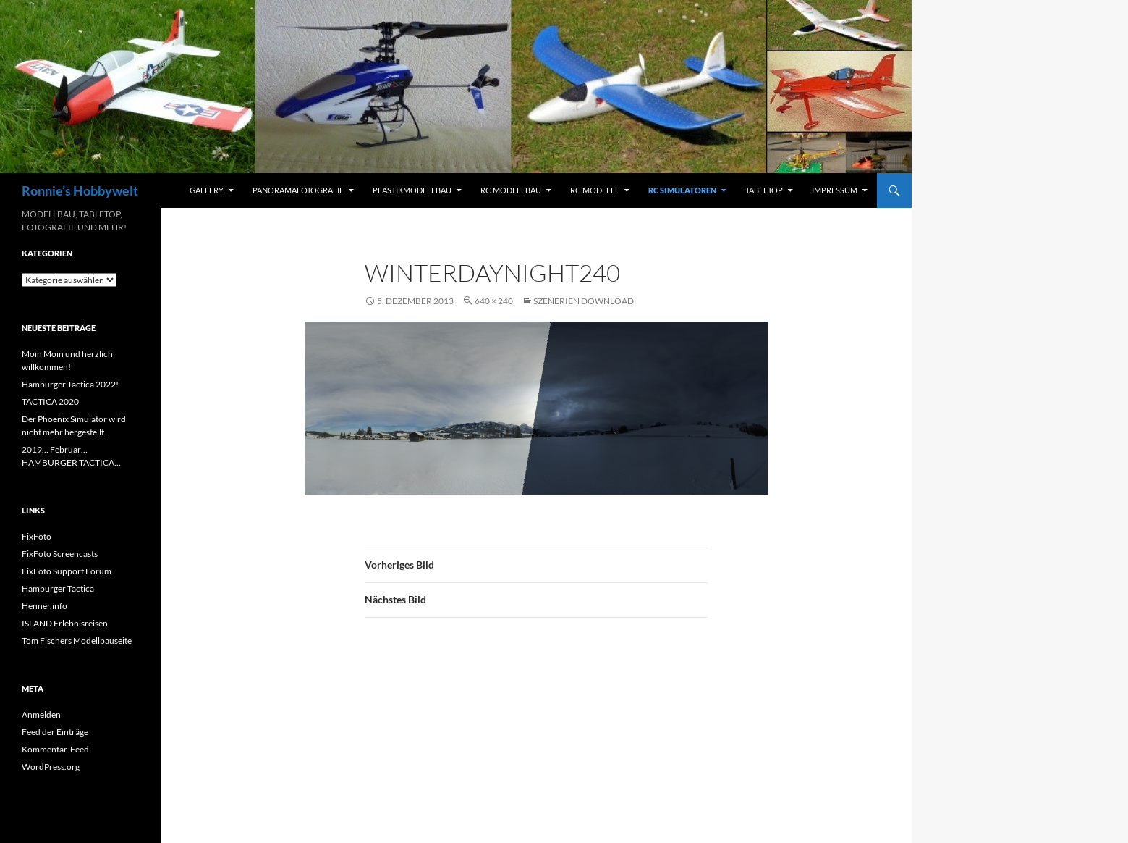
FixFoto (36, 536)
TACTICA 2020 (50, 401)
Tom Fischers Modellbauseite (77, 640)
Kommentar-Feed (55, 749)
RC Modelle (594, 190)
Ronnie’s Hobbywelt (80, 190)
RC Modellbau (510, 190)
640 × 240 (494, 300)
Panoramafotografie (298, 190)
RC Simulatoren (682, 190)
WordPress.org (51, 766)
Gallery (207, 190)
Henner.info (44, 605)
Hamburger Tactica (58, 588)
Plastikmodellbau (412, 190)
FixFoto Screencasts (60, 553)
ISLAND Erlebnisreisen (65, 623)
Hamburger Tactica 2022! (70, 384)
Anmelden (41, 714)
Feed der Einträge (55, 731)
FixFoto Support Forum (66, 571)
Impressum (834, 190)
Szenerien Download (583, 300)
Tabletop (764, 190)
